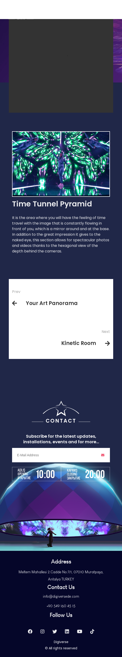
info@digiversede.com (61, 603)
